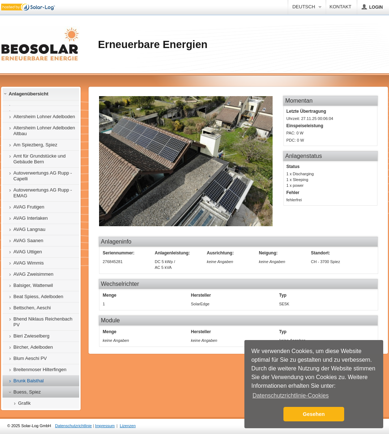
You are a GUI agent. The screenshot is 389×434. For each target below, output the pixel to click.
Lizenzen (128, 426)
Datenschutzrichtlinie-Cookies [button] (290, 395)
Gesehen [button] (314, 414)
